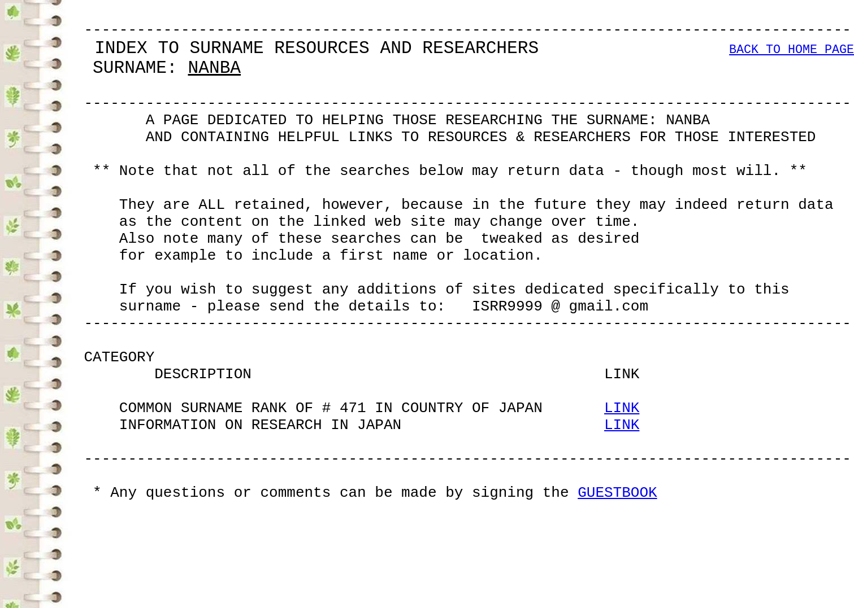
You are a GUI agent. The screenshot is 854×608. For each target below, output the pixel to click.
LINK (621, 489)
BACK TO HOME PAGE (791, 59)
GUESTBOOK (617, 590)
